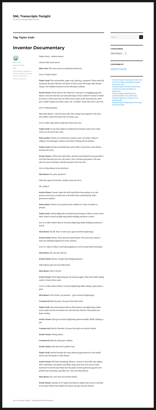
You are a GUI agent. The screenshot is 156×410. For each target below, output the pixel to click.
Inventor (16, 73)
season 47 (23, 73)
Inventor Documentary (39, 47)
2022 (14, 68)
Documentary (18, 71)
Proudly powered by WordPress (43, 400)
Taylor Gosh (23, 76)
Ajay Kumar (17, 62)
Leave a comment (19, 79)
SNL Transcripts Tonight (32, 16)
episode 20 (27, 71)
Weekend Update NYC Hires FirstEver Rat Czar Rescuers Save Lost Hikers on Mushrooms (126, 89)
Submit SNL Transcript (118, 69)
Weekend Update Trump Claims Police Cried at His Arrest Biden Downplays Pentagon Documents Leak (127, 82)
